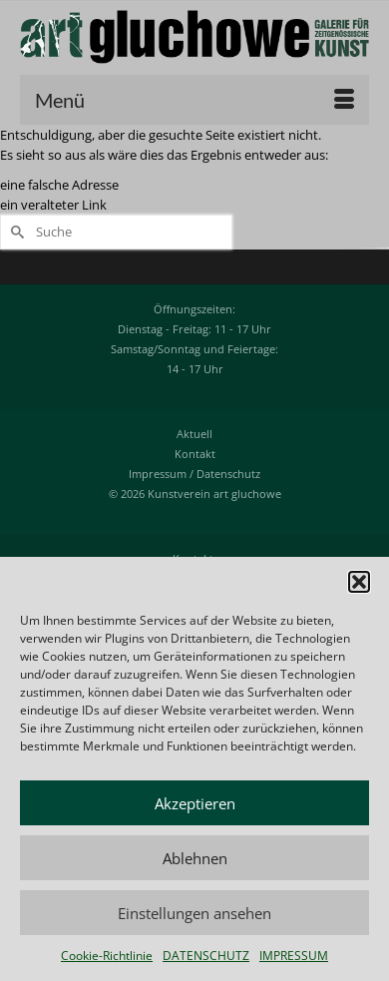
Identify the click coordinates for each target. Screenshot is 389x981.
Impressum (158, 473)
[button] (359, 582)
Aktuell (194, 433)
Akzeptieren (195, 803)
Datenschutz (228, 473)
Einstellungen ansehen (194, 913)
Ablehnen (195, 858)
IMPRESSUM (293, 955)
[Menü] (194, 100)
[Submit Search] (15, 232)
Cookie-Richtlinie (107, 955)
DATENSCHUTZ (206, 955)
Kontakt (195, 453)
